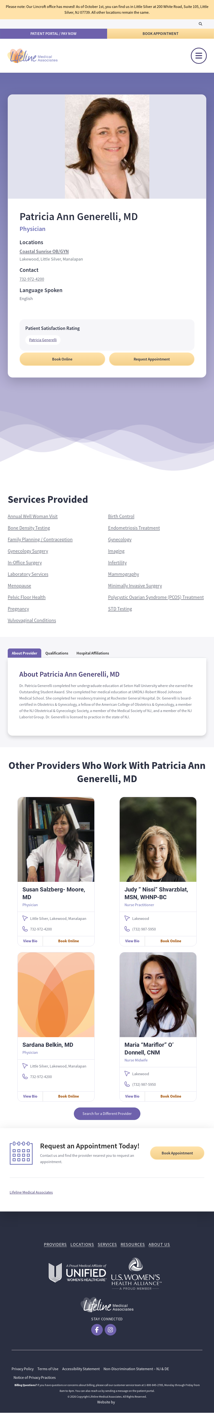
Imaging (116, 552)
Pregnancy (18, 610)
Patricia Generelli (43, 341)
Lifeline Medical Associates (31, 1193)
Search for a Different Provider (107, 1115)
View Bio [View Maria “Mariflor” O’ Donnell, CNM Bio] (132, 1097)
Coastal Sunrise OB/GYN (44, 252)
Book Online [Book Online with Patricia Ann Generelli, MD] (62, 360)
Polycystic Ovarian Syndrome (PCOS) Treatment (156, 599)
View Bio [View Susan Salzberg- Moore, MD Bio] (30, 942)
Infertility (117, 564)
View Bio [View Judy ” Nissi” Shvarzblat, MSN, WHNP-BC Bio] (132, 942)
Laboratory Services (28, 575)
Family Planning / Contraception (40, 541)
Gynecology (119, 541)
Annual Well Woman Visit (33, 518)
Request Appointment (152, 360)
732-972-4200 (32, 280)
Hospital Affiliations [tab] (92, 654)
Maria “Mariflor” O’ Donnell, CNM (149, 1049)
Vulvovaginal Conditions (32, 622)
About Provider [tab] (24, 654)
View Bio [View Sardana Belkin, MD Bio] (30, 1097)
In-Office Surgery (25, 564)
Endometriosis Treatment (134, 529)
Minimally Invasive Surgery (135, 587)
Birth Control (121, 518)
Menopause (19, 587)
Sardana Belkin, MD (47, 1046)
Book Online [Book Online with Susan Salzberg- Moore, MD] (68, 942)
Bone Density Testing (29, 529)
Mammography (123, 575)
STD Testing (120, 610)
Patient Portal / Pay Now (53, 33)
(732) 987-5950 (144, 930)
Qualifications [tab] (56, 654)
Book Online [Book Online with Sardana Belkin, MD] (68, 1097)
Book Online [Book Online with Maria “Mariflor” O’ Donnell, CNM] (170, 1097)
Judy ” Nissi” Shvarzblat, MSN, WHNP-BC (156, 894)
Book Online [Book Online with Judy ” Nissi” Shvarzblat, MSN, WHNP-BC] (170, 942)
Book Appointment (161, 33)
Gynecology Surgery (28, 552)
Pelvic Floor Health (27, 599)
